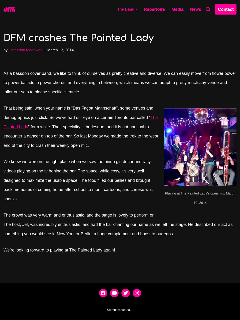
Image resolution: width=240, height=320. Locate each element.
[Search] (208, 9)
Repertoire (154, 9)
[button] (136, 9)
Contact (226, 9)
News (195, 9)
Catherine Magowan (26, 50)
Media (178, 9)
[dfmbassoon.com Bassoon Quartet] (9, 9)
